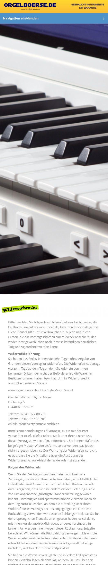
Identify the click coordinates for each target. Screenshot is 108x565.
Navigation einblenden (21, 18)
